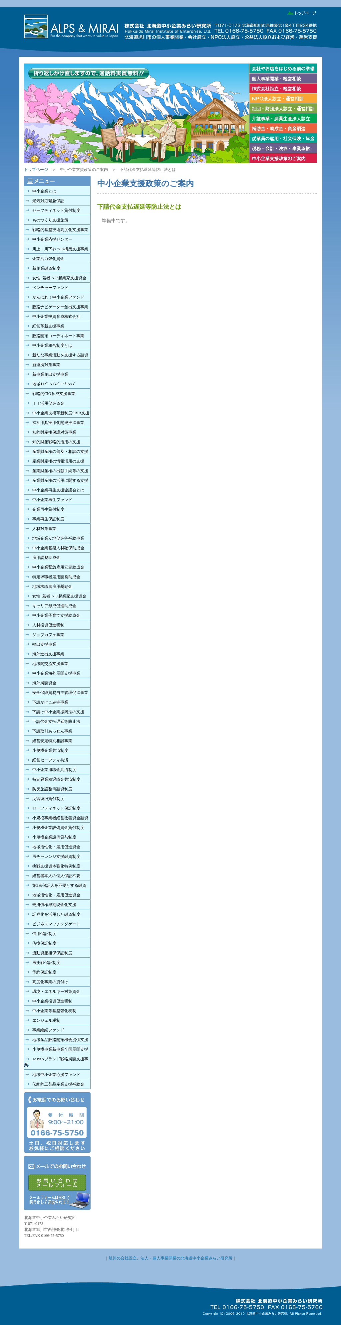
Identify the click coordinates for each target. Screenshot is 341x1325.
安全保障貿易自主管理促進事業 (60, 692)
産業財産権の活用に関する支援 (60, 480)
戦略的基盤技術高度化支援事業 (60, 229)
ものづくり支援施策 (50, 220)
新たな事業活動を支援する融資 (60, 355)
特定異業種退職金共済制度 (56, 779)
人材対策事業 (44, 528)
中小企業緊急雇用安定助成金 (58, 567)
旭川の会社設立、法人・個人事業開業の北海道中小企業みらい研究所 (170, 1258)
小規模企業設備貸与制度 (54, 837)
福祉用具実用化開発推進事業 (58, 422)
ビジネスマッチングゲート (56, 924)
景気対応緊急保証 (48, 201)
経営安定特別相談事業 (52, 740)
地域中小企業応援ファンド (56, 1074)
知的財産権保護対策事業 (54, 432)
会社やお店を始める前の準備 (283, 68)
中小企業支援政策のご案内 (283, 158)
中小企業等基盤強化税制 (54, 1010)
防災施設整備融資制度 (52, 789)
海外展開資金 (44, 683)
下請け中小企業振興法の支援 (58, 712)
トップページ (299, 12)
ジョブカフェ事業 (48, 634)
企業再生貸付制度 (48, 509)
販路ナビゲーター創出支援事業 (60, 307)
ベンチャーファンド (50, 287)
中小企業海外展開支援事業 (56, 673)
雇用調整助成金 (46, 557)
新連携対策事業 (46, 364)
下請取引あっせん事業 (52, 731)
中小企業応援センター (52, 239)
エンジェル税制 (46, 1020)
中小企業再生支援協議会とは (58, 490)
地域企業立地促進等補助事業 (58, 538)
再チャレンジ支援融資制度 (56, 856)
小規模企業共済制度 (50, 750)
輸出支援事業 (44, 644)
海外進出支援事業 (48, 654)
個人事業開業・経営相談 (283, 78)
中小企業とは (44, 191)
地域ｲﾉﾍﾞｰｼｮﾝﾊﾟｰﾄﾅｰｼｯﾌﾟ (54, 384)
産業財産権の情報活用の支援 (58, 461)
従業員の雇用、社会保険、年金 (283, 138)
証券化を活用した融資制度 (56, 914)
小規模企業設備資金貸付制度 (58, 827)
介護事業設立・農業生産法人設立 (283, 118)
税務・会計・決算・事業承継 (283, 148)
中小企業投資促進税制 (52, 1001)
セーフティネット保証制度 (56, 808)
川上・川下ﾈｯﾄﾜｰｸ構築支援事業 (60, 249)
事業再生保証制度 (48, 519)
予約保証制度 (44, 972)
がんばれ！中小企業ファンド (58, 297)
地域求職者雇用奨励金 (52, 586)
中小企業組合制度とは (52, 345)
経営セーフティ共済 (50, 760)
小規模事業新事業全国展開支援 (60, 1049)
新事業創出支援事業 (50, 374)
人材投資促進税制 (48, 625)
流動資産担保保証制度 (52, 953)
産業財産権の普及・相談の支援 (60, 451)
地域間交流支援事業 (50, 663)
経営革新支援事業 (48, 326)
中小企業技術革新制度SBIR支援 (60, 413)
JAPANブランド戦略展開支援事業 (56, 1062)
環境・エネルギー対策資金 (56, 991)
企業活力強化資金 (48, 258)
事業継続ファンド (48, 1030)
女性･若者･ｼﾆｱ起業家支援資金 (59, 278)
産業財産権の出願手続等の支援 (60, 470)
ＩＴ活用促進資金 (48, 403)
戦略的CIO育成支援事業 (53, 393)
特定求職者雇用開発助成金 (56, 577)
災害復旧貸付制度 (48, 798)
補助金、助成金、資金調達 (283, 128)
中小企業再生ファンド (52, 499)
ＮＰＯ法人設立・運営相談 (283, 98)
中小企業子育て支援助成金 (56, 615)
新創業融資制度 (46, 268)
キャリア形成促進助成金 (54, 605)
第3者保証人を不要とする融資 (59, 885)
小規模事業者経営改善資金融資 (60, 818)
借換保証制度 (44, 943)
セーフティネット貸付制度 (56, 210)
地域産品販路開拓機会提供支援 (60, 1039)
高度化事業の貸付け (50, 982)
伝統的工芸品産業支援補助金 (58, 1084)
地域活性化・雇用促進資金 (56, 847)
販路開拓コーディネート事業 (58, 335)
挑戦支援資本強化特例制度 (56, 866)
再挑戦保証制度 (46, 962)
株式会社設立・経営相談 (283, 88)
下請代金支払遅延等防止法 (56, 721)
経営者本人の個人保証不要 (56, 875)
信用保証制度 (44, 933)
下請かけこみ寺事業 (50, 702)
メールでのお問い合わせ (57, 1183)
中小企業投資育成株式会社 (56, 316)
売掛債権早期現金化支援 (54, 904)
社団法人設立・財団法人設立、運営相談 (283, 108)
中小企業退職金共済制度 (54, 769)
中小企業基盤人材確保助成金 (58, 548)
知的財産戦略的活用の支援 (56, 442)
